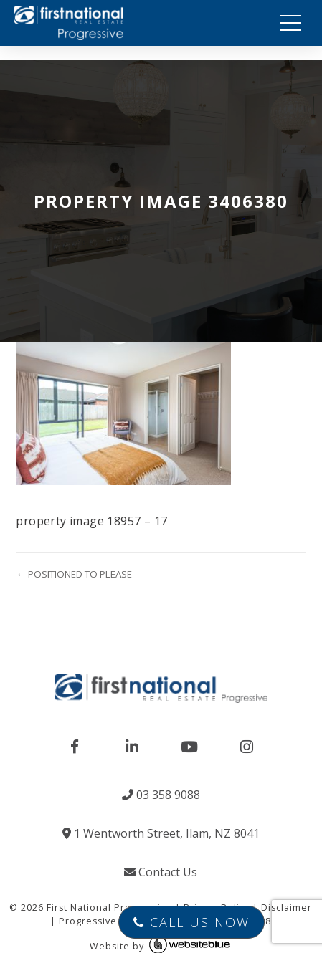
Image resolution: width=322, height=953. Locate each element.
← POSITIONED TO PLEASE (73, 574)
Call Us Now (191, 922)
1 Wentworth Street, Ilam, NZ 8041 (161, 833)
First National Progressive (109, 907)
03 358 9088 (161, 795)
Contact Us (160, 872)
